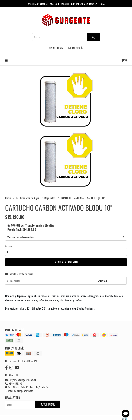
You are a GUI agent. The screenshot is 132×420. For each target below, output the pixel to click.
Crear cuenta (56, 48)
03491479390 (13, 383)
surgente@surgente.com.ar (20, 380)
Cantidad (8, 246)
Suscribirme (47, 404)
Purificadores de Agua (28, 198)
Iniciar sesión (75, 48)
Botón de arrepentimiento (19, 391)
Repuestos (50, 198)
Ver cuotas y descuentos (20, 237)
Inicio (8, 198)
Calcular (102, 280)
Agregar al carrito (66, 262)
